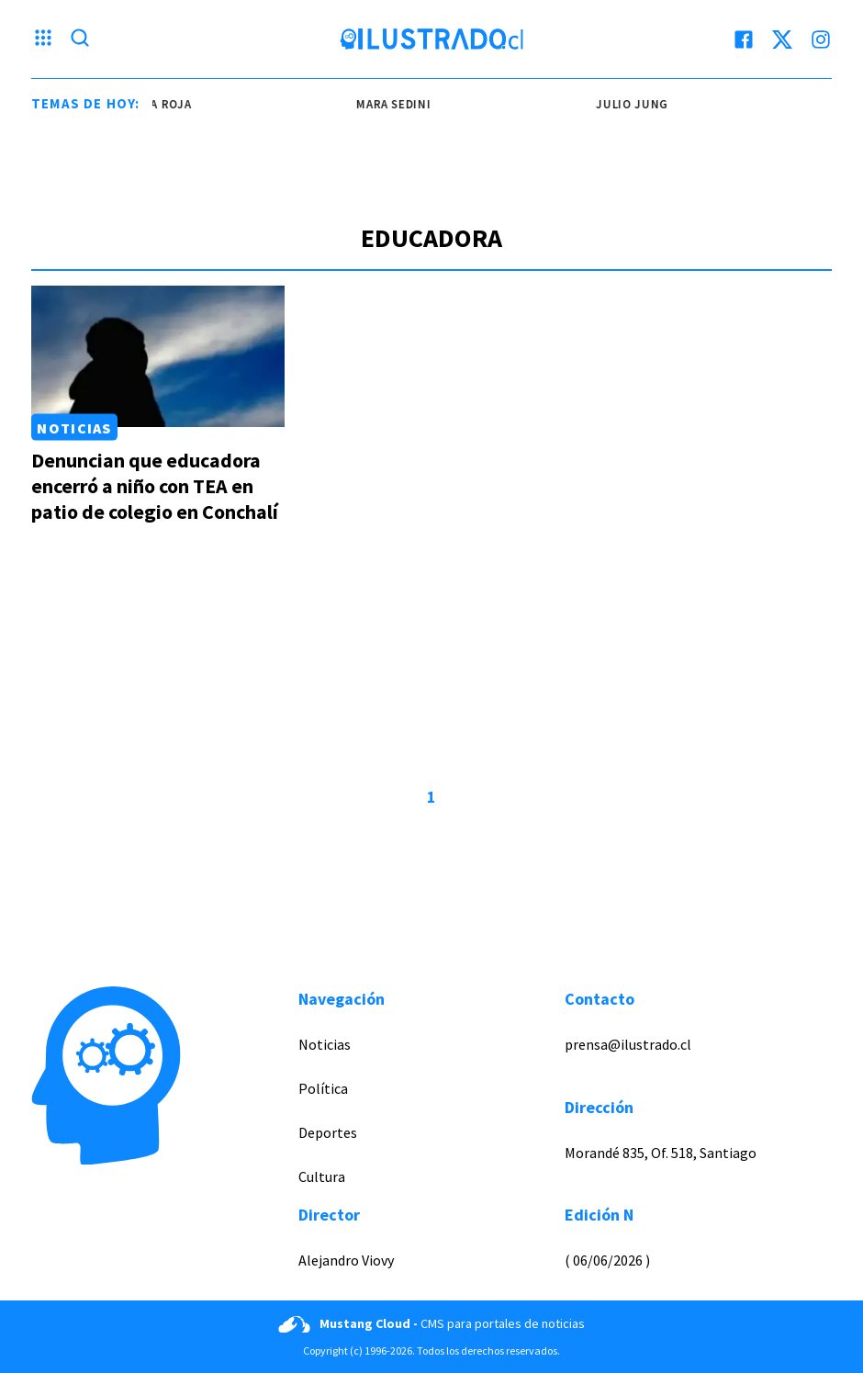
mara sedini (396, 104)
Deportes (327, 1132)
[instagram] (821, 39)
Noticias (74, 427)
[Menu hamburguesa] (43, 39)
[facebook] (744, 39)
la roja (171, 104)
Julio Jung (635, 104)
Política (323, 1088)
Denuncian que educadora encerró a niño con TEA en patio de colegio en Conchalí (154, 485)
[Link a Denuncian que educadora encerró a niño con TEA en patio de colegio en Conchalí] (158, 357)
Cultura (321, 1176)
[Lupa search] (80, 39)
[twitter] (782, 39)
